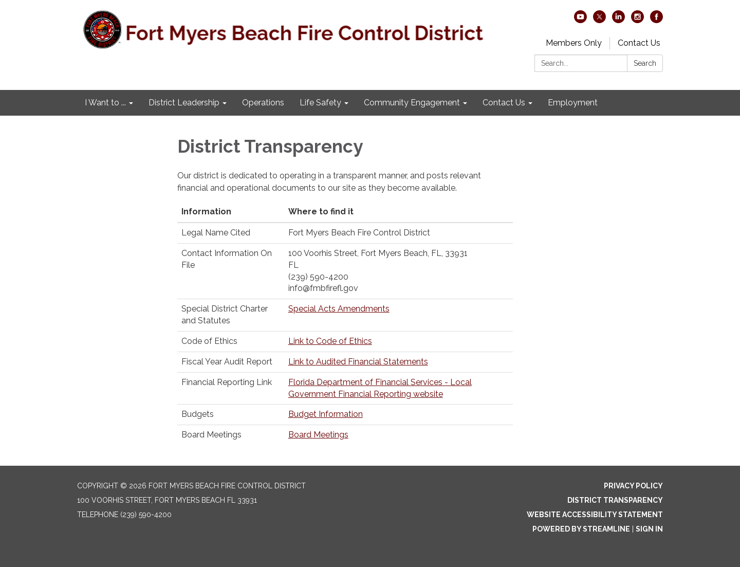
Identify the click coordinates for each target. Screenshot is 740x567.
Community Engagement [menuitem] (412, 102)
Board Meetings (318, 435)
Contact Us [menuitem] (504, 102)
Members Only (574, 43)
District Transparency (615, 500)
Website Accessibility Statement (595, 514)
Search (645, 63)
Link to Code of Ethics (330, 341)
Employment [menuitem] (573, 102)
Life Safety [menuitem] (320, 102)
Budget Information (325, 414)
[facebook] (656, 20)
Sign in (649, 529)
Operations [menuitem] (263, 102)
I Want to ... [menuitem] (105, 102)
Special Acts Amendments (339, 309)
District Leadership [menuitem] (184, 102)
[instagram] (637, 20)
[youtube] (580, 20)
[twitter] (599, 20)
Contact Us (639, 43)
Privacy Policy (633, 486)
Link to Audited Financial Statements (358, 362)
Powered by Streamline (581, 529)
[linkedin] (618, 20)
